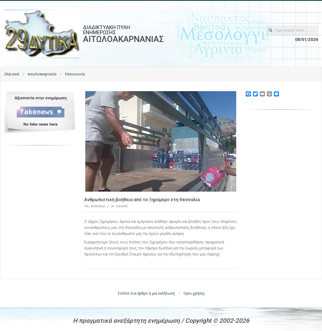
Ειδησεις (122, 206)
